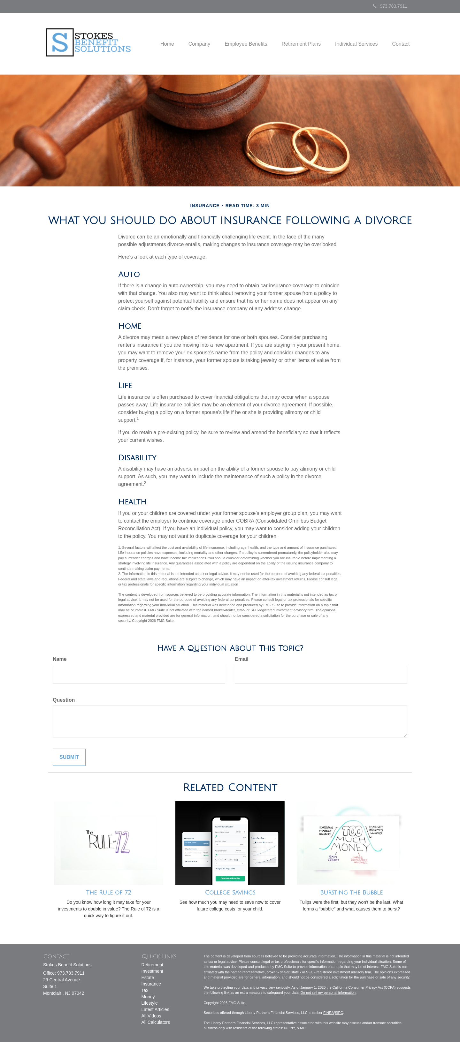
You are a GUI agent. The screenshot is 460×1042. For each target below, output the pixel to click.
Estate (148, 977)
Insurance (151, 983)
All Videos (151, 1015)
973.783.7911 (390, 6)
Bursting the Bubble (351, 892)
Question (64, 700)
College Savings (230, 892)
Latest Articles (155, 1009)
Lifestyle (150, 1003)
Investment (152, 971)
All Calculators (156, 1022)
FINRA (328, 1013)
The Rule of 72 (108, 892)
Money (148, 996)
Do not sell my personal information (328, 992)
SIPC (339, 1013)
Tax (145, 990)
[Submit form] (69, 757)
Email (242, 659)
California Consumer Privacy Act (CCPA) (364, 987)
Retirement (152, 964)
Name (60, 659)
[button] (192, 43)
